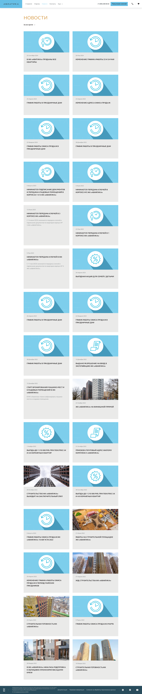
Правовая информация (76, 690)
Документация (62, 690)
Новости (44, 4)
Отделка (37, 4)
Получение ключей (119, 4)
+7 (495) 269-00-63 (103, 4)
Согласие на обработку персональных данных (101, 690)
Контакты (53, 4)
